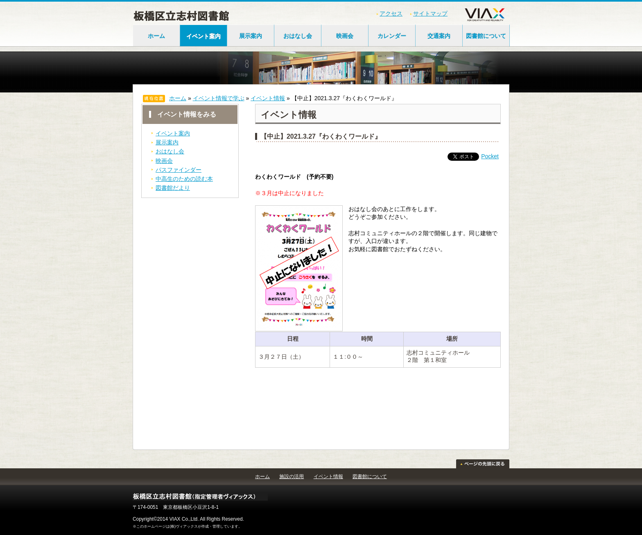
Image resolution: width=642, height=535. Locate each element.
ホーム (156, 36)
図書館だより (173, 187)
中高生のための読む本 (184, 178)
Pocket (490, 156)
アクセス (391, 13)
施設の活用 (291, 476)
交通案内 (438, 36)
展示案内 (250, 36)
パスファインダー (178, 169)
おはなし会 (297, 36)
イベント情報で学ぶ (218, 98)
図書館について (486, 36)
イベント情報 (268, 98)
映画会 (344, 36)
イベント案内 (203, 36)
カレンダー (392, 36)
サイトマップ (430, 13)
